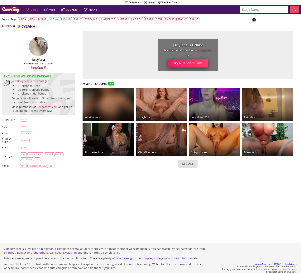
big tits (137, 19)
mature (169, 19)
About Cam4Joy (263, 253)
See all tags (279, 214)
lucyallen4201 (173, 112)
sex (48, 169)
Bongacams (24, 242)
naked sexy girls (125, 248)
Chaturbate (40, 242)
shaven (22, 144)
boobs (149, 19)
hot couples (144, 248)
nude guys (160, 248)
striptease (31, 169)
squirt (194, 19)
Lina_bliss (125, 112)
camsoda (123, 19)
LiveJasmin (70, 242)
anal (21, 157)
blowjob (47, 157)
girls (7, 26)
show (41, 169)
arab (44, 19)
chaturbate (107, 19)
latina (54, 19)
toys (21, 169)
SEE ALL (161, 153)
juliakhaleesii (82, 112)
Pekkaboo (215, 112)
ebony (78, 19)
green (21, 151)
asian (22, 19)
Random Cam (167, 2)
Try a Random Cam (160, 63)
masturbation (33, 157)
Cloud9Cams (290, 253)
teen (159, 19)
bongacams (178, 50)
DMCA (277, 253)
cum (35, 162)
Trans (268, 44)
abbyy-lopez (172, 142)
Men (268, 39)
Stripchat (10, 242)
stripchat (91, 19)
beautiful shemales (186, 248)
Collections (132, 2)
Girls (268, 30)
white (21, 123)
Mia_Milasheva (128, 142)
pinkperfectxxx (83, 142)
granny (182, 19)
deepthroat (24, 162)
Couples (270, 34)
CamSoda (56, 242)
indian (33, 19)
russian (66, 19)
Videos (149, 2)
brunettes (23, 137)
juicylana (33, 60)
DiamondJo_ (216, 142)
